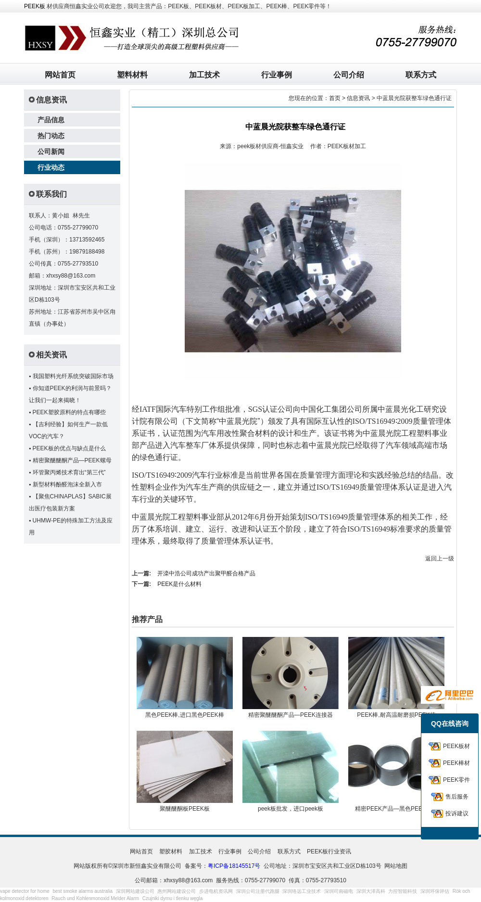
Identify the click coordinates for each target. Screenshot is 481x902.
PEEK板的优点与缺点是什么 (69, 448)
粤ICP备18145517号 (234, 866)
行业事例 (276, 75)
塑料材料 (132, 75)
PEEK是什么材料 (179, 584)
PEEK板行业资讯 (329, 851)
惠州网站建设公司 (176, 891)
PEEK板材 (456, 746)
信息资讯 (358, 98)
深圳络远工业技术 (301, 891)
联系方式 (420, 75)
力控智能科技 (402, 891)
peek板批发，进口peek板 (290, 808)
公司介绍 (348, 75)
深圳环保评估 (434, 891)
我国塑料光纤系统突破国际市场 (73, 376)
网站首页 (60, 75)
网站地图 (395, 866)
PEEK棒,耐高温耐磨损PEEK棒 (396, 714)
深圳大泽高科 (370, 891)
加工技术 (204, 75)
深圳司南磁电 (338, 891)
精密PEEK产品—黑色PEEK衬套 (396, 808)
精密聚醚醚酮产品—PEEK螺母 (72, 460)
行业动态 (51, 167)
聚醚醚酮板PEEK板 (185, 808)
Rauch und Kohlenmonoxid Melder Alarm (95, 898)
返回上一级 (439, 558)
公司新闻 (51, 151)
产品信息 (51, 120)
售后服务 (456, 796)
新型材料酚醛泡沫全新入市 (67, 484)
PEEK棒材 (456, 763)
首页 (335, 98)
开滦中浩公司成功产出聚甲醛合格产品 (206, 573)
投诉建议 (456, 813)
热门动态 (51, 136)
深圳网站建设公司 (135, 891)
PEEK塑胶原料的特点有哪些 (69, 412)
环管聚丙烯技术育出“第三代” (69, 472)
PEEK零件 (456, 779)
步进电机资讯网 (216, 891)
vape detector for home (25, 891)
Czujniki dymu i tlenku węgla (172, 898)
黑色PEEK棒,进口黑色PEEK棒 (184, 714)
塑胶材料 (170, 851)
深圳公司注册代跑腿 (257, 891)
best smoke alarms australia (83, 891)
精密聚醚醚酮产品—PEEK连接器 (290, 714)
